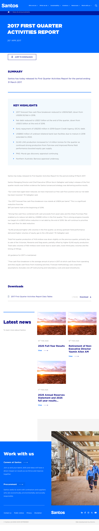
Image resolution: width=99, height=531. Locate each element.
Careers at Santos (12, 466)
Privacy (30, 516)
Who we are (33, 5)
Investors (66, 5)
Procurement (10, 488)
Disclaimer (7, 519)
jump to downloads (23, 60)
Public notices (19, 516)
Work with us (86, 5)
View (39, 353)
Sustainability (56, 5)
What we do (44, 5)
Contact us (7, 516)
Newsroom (75, 5)
